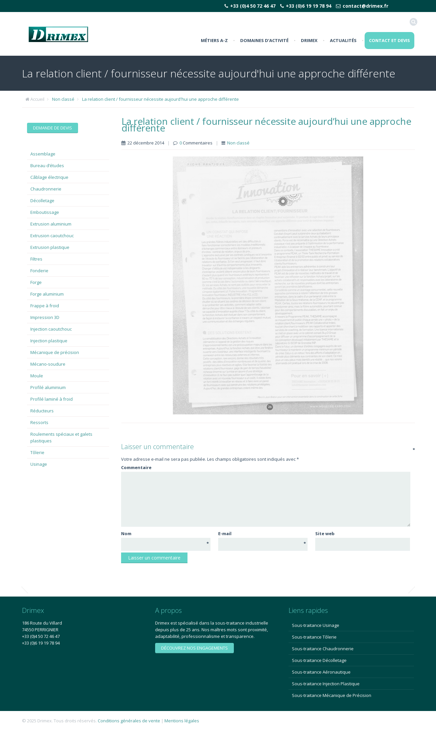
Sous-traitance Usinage (315, 625)
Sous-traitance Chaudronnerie (323, 649)
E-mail (262, 533)
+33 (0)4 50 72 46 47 (253, 6)
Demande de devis (52, 128)
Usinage (38, 464)
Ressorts (39, 422)
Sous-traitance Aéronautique (321, 672)
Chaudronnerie (45, 189)
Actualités (343, 40)
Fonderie (39, 271)
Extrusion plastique (49, 247)
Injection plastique (48, 341)
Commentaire (265, 467)
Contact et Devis (389, 40)
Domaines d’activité (264, 40)
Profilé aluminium (48, 387)
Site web (325, 533)
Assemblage (42, 154)
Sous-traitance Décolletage (319, 660)
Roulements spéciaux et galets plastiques (61, 437)
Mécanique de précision (54, 352)
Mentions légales (181, 721)
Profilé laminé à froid (51, 399)
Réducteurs (42, 411)
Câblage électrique (49, 177)
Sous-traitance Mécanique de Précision (331, 695)
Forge (36, 282)
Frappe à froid (44, 306)
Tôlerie (37, 452)
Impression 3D (44, 317)
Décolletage (42, 201)
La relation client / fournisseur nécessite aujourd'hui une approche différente (160, 99)
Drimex (309, 40)
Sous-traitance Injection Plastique (326, 684)
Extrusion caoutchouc (52, 236)
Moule (36, 376)
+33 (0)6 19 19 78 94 (308, 6)
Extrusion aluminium (50, 224)
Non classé (63, 99)
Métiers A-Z (214, 40)
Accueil (37, 99)
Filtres (36, 259)
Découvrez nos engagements (194, 648)
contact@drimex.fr (365, 6)
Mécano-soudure (47, 364)
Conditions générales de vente (129, 721)
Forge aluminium (47, 294)
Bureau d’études (47, 165)
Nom (165, 533)
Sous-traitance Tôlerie (314, 637)
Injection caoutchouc (51, 329)
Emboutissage (44, 212)
